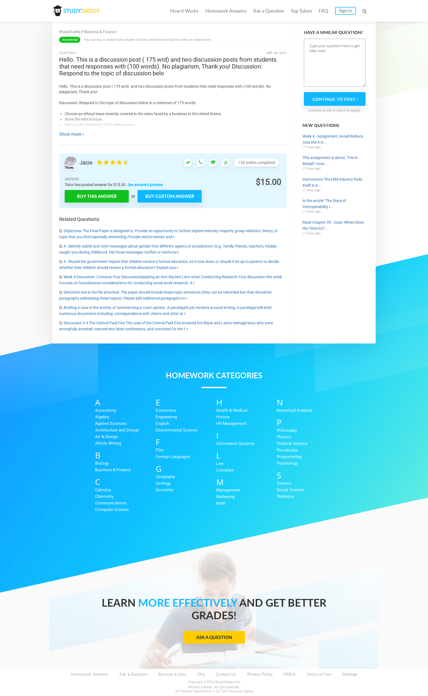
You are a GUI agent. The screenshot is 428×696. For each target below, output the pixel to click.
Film (160, 450)
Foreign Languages (173, 456)
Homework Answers (225, 11)
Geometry (164, 489)
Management (228, 490)
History (223, 416)
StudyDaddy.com (227, 682)
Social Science (290, 489)
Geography (165, 476)
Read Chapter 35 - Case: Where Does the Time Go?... (333, 225)
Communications (111, 503)
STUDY (81, 11)
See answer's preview (145, 185)
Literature (225, 470)
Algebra (102, 416)
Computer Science (112, 509)
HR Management (231, 423)
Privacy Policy (260, 674)
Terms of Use (318, 674)
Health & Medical (231, 410)
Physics (284, 436)
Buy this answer (96, 196)
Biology (102, 463)
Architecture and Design (117, 430)
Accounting (105, 410)
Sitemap (349, 674)
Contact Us (226, 674)
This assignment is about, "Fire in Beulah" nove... (330, 160)
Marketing (225, 496)
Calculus (103, 489)
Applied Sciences (111, 423)
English (162, 423)
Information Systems (235, 443)
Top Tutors (301, 11)
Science (284, 483)
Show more (71, 134)
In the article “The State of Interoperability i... (324, 203)
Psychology (287, 463)
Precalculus (287, 450)
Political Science (292, 443)
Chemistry (104, 496)
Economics (166, 410)
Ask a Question (268, 11)
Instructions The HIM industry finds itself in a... (332, 182)
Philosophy (287, 430)
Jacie (86, 162)
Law (220, 463)
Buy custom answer (169, 196)
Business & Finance (113, 469)
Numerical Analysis (294, 410)
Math (221, 503)
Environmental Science (177, 430)
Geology (163, 483)
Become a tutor (172, 674)
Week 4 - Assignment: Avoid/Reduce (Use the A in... (333, 139)
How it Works (184, 11)
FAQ (323, 11)
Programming (289, 456)
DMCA (289, 674)
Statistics (285, 496)
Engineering (166, 416)
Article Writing (108, 443)
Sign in (345, 10)
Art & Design (106, 436)
